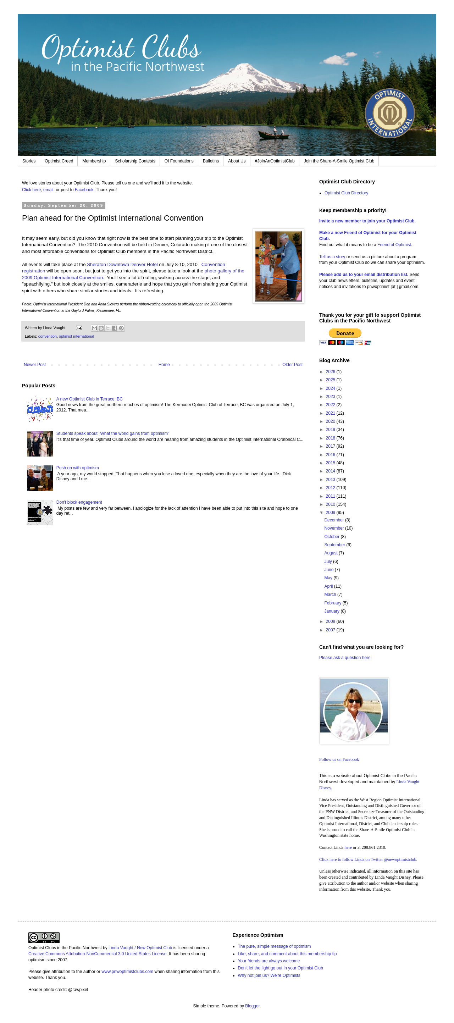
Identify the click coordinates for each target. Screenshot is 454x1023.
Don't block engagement (79, 502)
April (329, 586)
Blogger (252, 1005)
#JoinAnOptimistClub (275, 161)
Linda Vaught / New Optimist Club (140, 947)
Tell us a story (333, 256)
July (328, 561)
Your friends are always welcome (269, 960)
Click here (31, 189)
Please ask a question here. (345, 657)
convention (47, 336)
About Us (236, 161)
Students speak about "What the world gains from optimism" (113, 433)
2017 (331, 446)
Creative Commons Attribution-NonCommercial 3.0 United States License (97, 953)
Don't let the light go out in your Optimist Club (280, 968)
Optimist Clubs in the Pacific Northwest (65, 947)
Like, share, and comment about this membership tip (287, 953)
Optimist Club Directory (346, 192)
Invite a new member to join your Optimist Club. (367, 221)
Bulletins (211, 161)
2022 (331, 404)
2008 (331, 621)
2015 (331, 462)
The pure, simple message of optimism (274, 946)
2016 (331, 454)
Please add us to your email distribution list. (363, 274)
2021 (331, 413)
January (332, 611)
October (332, 536)
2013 (331, 479)
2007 (331, 629)
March (330, 594)
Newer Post (35, 364)
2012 (331, 487)
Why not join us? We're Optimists (269, 975)
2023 (331, 396)
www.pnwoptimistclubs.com (127, 971)
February (333, 603)
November (334, 528)
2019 (331, 429)
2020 (331, 421)
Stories (28, 161)
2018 (331, 438)
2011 (331, 496)
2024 (331, 388)
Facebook (84, 189)
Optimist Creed (59, 161)
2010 (331, 504)
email (48, 189)
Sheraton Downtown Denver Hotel (122, 264)
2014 (331, 471)
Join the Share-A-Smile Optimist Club (339, 161)
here (348, 847)
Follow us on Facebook (339, 759)
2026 (331, 371)
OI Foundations (179, 161)
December (334, 520)
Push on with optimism (77, 467)
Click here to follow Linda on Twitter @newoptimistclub (367, 859)
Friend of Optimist (394, 244)
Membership (94, 161)
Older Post (292, 364)
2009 (331, 512)
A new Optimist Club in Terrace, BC (89, 399)
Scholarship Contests (135, 161)
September (335, 544)
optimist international (76, 336)
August (331, 553)
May (328, 577)
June (329, 569)
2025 (331, 379)
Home (164, 364)
